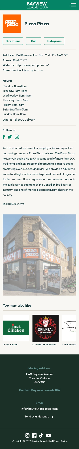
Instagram (54, 41)
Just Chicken (10, 344)
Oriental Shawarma (44, 344)
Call (33, 41)
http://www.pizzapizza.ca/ (32, 65)
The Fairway (69, 344)
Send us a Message (39, 416)
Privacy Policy (60, 441)
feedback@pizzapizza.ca (27, 70)
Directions (13, 41)
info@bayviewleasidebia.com (40, 408)
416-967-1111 (20, 60)
